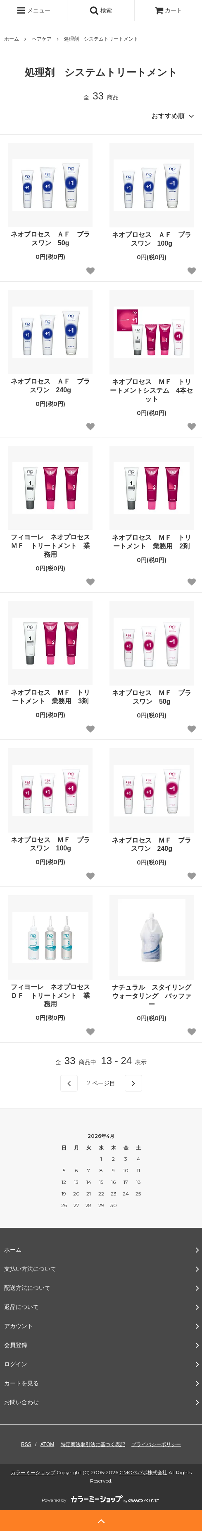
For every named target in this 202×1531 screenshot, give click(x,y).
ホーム (11, 39)
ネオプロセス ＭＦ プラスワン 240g (151, 844)
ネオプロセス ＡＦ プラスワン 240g (50, 386)
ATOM (47, 1444)
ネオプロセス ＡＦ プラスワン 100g (151, 239)
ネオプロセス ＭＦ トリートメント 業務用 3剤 (50, 697)
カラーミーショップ (33, 1472)
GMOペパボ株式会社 (143, 1472)
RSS (26, 1444)
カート (168, 10)
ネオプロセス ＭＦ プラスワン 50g (151, 697)
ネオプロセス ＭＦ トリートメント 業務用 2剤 (151, 542)
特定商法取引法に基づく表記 (93, 1444)
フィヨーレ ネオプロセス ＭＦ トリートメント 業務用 (52, 546)
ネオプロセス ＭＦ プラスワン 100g (50, 844)
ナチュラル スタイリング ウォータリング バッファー (153, 996)
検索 (101, 10)
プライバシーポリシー (156, 1444)
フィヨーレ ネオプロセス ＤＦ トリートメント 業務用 (52, 995)
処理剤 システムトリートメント (101, 39)
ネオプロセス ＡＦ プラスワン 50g (50, 238)
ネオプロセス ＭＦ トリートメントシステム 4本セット (151, 390)
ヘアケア (42, 39)
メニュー (33, 10)
